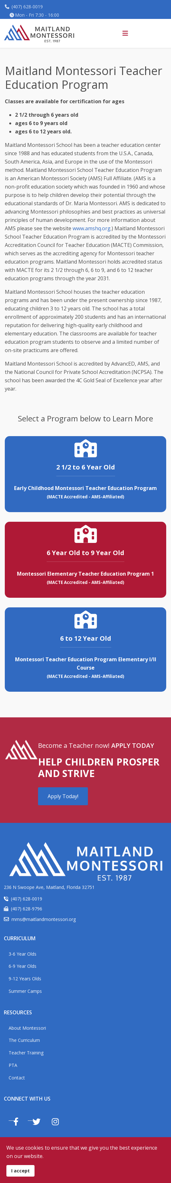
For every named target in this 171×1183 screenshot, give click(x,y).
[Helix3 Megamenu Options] (125, 33)
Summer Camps (25, 991)
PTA (13, 1065)
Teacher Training (26, 1053)
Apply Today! (63, 796)
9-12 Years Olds (25, 979)
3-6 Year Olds (22, 954)
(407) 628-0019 (27, 7)
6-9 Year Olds (22, 966)
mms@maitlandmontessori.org (44, 919)
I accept (20, 1171)
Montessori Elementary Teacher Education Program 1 (85, 573)
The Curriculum (24, 1040)
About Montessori (27, 1028)
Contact (17, 1078)
